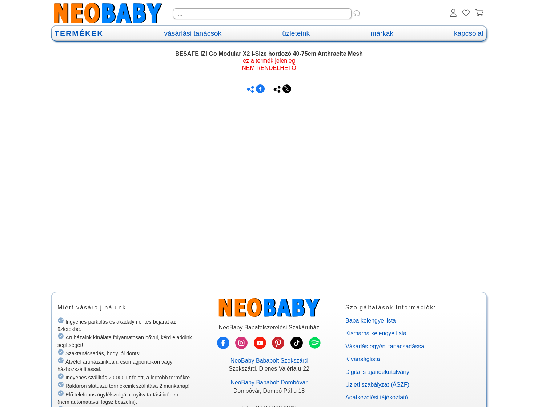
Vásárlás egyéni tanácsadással (385, 346)
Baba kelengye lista (370, 320)
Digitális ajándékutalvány (377, 372)
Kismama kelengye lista (375, 333)
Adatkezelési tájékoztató (376, 397)
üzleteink (296, 33)
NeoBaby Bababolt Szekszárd (269, 360)
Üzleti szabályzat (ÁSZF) (377, 385)
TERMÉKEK (79, 33)
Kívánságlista (362, 359)
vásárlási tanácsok (192, 33)
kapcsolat (468, 33)
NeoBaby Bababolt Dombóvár (269, 382)
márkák (381, 33)
